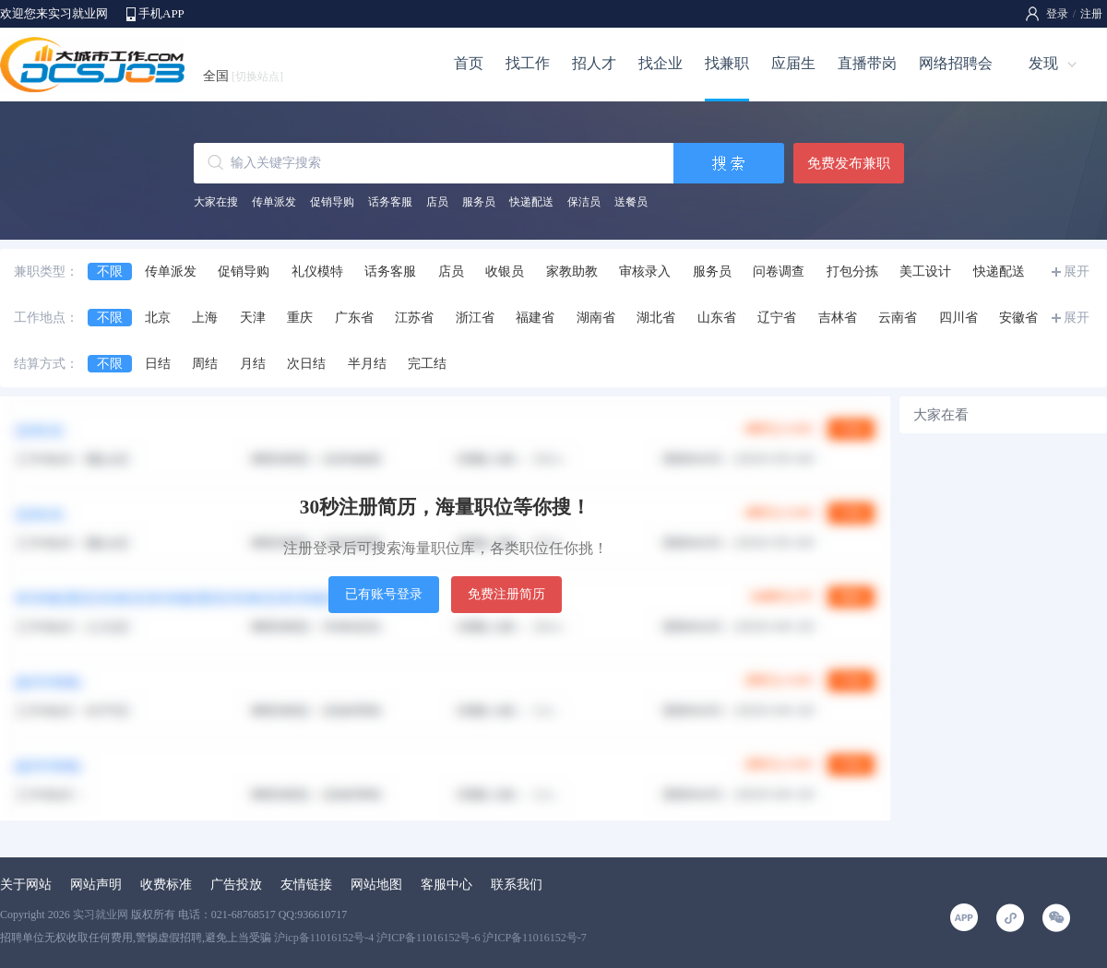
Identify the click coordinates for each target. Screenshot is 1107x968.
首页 (468, 63)
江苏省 (414, 318)
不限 (110, 271)
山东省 (716, 318)
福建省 (535, 318)
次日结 (306, 364)
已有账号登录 (384, 594)
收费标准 (166, 884)
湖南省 (596, 318)
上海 (205, 318)
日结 (158, 364)
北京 (158, 318)
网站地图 (376, 884)
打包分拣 (852, 271)
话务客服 (390, 201)
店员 (437, 201)
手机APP (161, 13)
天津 (253, 318)
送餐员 (631, 201)
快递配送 (531, 201)
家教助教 (572, 271)
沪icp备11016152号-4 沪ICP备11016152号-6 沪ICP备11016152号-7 (430, 937)
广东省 (354, 318)
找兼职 (727, 63)
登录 (1057, 13)
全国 (243, 76)
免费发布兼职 (848, 163)
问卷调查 (778, 271)
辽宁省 (776, 318)
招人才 (594, 63)
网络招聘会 (956, 63)
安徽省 (1018, 318)
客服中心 (446, 884)
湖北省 (656, 318)
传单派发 (274, 201)
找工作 (528, 63)
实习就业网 (100, 914)
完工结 (427, 364)
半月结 (367, 364)
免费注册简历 (506, 594)
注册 (1091, 13)
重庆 (300, 318)
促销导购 (332, 201)
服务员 (478, 201)
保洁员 (584, 201)
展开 (1076, 271)
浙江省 (475, 318)
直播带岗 (867, 63)
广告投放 (236, 884)
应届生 (793, 63)
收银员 (504, 271)
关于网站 (26, 884)
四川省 (958, 318)
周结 (205, 364)
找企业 (660, 63)
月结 (253, 364)
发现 (1043, 63)
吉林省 (837, 318)
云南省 (897, 318)
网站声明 (96, 884)
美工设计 (925, 271)
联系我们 (516, 884)
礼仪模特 (317, 271)
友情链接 (306, 884)
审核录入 (645, 271)
